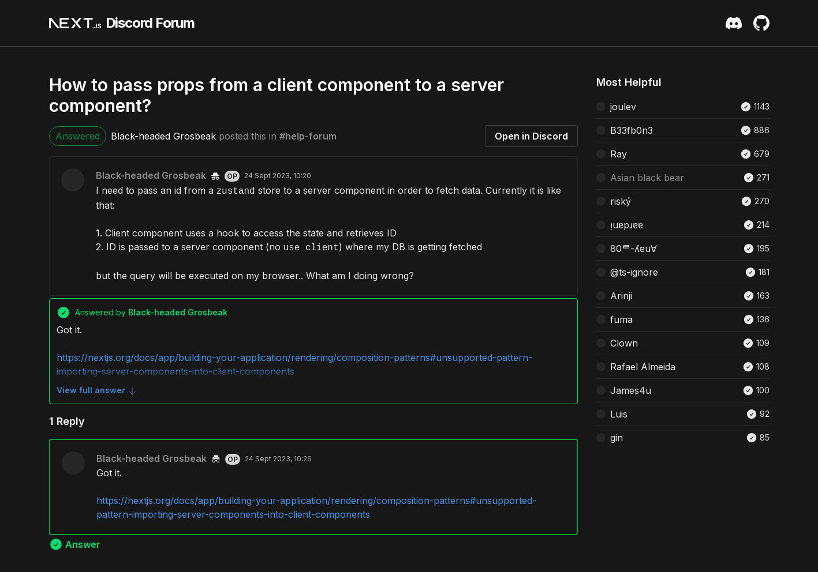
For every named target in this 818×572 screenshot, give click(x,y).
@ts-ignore (634, 272)
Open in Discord (531, 136)
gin (616, 437)
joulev (623, 106)
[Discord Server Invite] (734, 23)
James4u (630, 390)
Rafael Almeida (642, 366)
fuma (621, 319)
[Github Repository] (761, 23)
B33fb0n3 (631, 130)
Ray (618, 154)
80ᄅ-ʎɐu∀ (633, 248)
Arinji (621, 296)
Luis (618, 414)
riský (620, 201)
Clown (624, 343)
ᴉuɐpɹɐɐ (626, 225)
